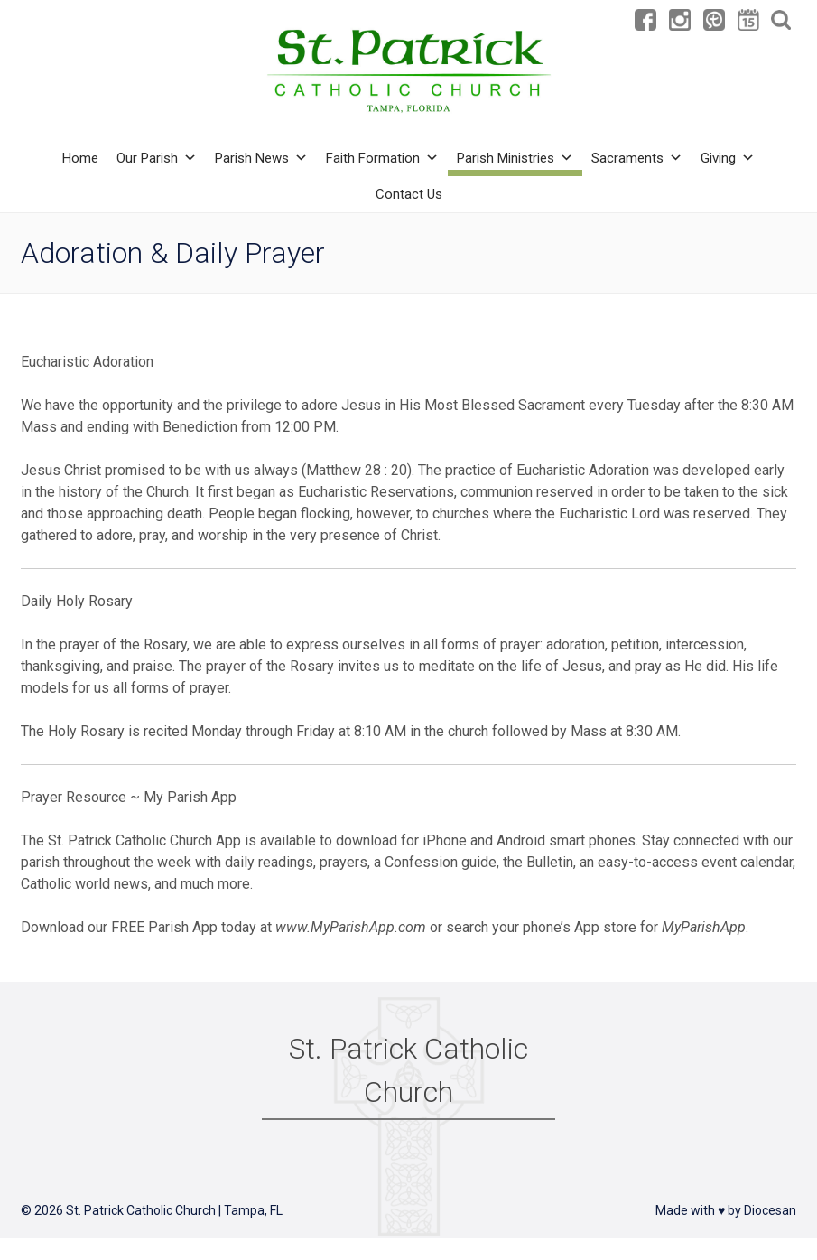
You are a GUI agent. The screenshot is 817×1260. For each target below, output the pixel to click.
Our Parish (156, 158)
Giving (728, 158)
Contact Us (409, 194)
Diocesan (770, 1210)
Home (80, 158)
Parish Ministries (515, 158)
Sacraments (636, 158)
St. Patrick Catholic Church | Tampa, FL (174, 1210)
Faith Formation (382, 158)
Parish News (261, 158)
